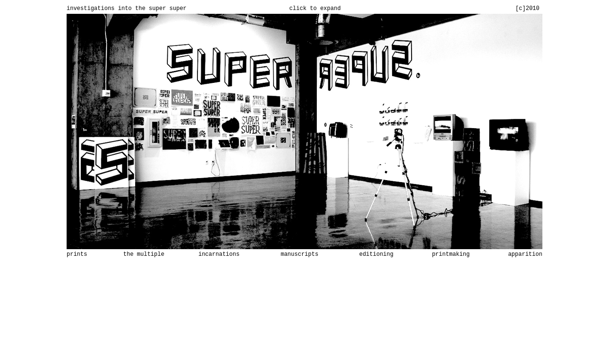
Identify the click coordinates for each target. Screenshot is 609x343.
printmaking (451, 254)
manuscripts (299, 254)
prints (77, 254)
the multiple (143, 254)
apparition (525, 254)
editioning (376, 254)
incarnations (218, 254)
